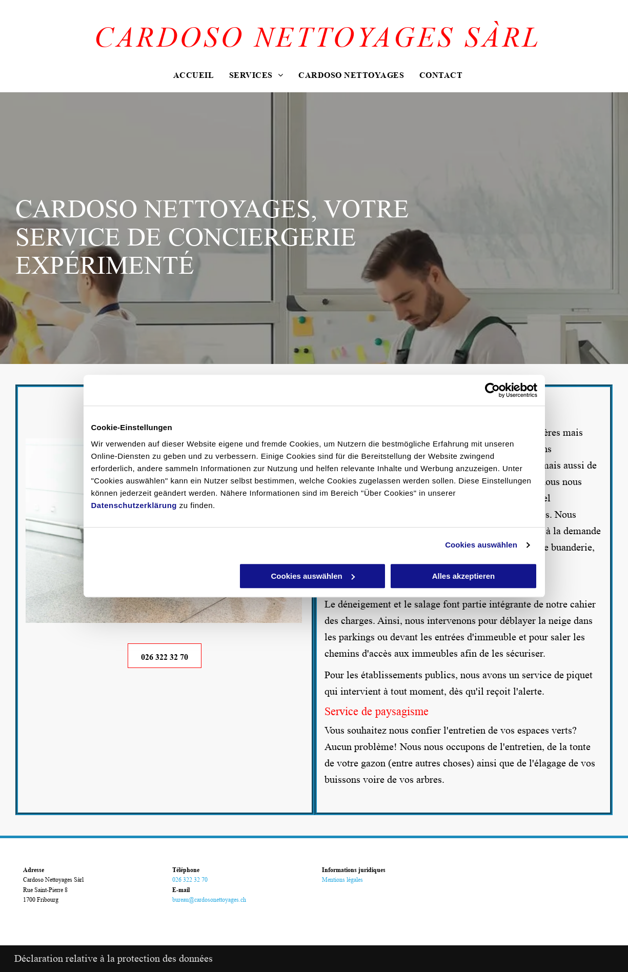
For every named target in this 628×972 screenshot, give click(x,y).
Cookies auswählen (481, 544)
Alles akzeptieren (463, 576)
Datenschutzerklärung (134, 505)
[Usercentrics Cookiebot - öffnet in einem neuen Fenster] (492, 390)
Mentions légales (342, 879)
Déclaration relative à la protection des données (113, 958)
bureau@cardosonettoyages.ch (209, 899)
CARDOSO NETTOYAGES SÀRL (317, 37)
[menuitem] (193, 76)
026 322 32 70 (190, 879)
